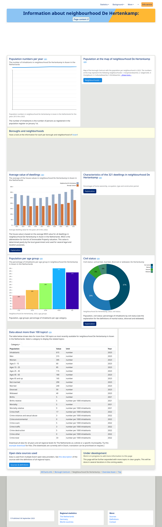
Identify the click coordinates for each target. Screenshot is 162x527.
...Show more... (126, 75)
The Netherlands (67, 516)
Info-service (147, 4)
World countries (66, 522)
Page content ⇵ (81, 19)
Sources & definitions (19, 465)
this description (65, 457)
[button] (138, 4)
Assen (74, 134)
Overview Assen (109, 472)
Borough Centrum (62, 472)
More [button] (130, 4)
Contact (112, 522)
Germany (64, 519)
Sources (112, 516)
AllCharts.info (46, 472)
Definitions (114, 519)
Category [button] (15, 344)
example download (17, 445)
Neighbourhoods (92, 80)
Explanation (16, 250)
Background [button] (118, 4)
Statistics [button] (104, 4)
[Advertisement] (75, 39)
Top (119, 472)
